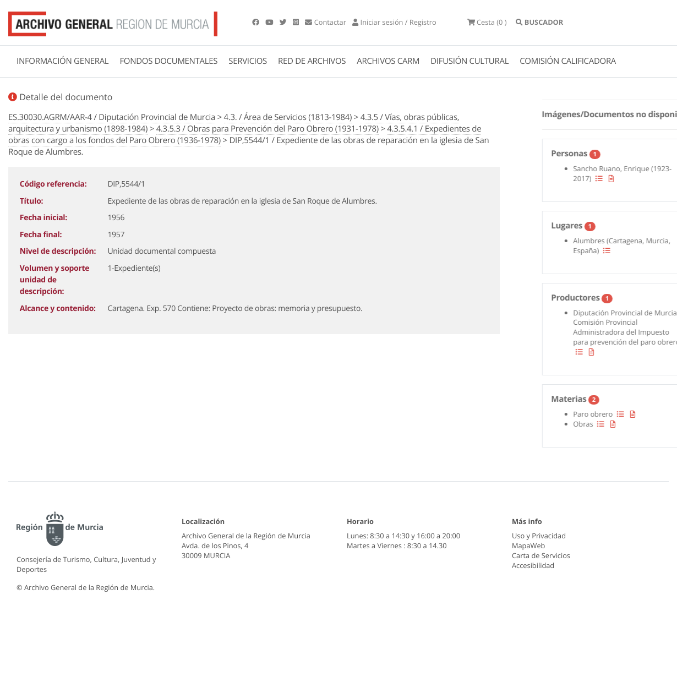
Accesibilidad (533, 565)
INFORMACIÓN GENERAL (62, 61)
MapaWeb (528, 545)
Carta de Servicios (541, 555)
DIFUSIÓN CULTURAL (469, 61)
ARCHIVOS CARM (388, 61)
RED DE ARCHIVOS (312, 61)
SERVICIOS (247, 61)
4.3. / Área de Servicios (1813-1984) (288, 117)
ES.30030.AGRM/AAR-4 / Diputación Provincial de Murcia (111, 117)
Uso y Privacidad (539, 536)
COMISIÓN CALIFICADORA (568, 61)
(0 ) (487, 22)
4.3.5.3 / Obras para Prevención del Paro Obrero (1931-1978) (267, 128)
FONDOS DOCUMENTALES (168, 61)
